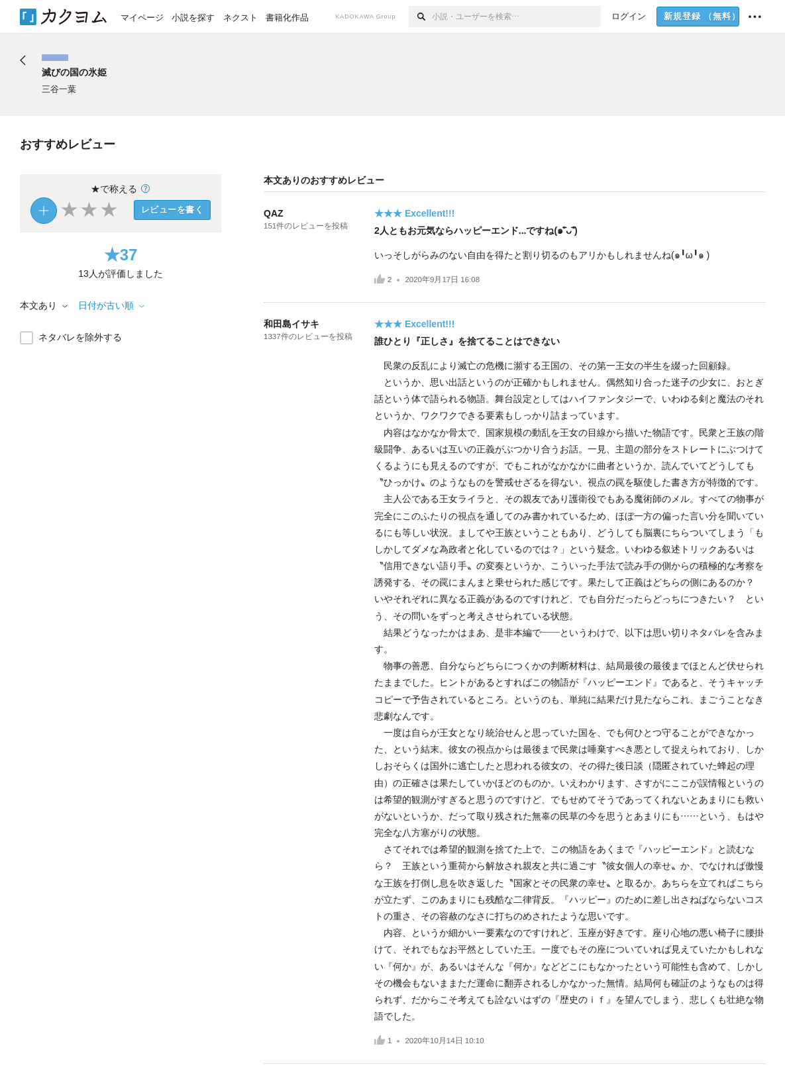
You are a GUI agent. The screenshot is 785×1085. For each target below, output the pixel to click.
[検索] (420, 16)
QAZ (274, 213)
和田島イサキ (291, 324)
